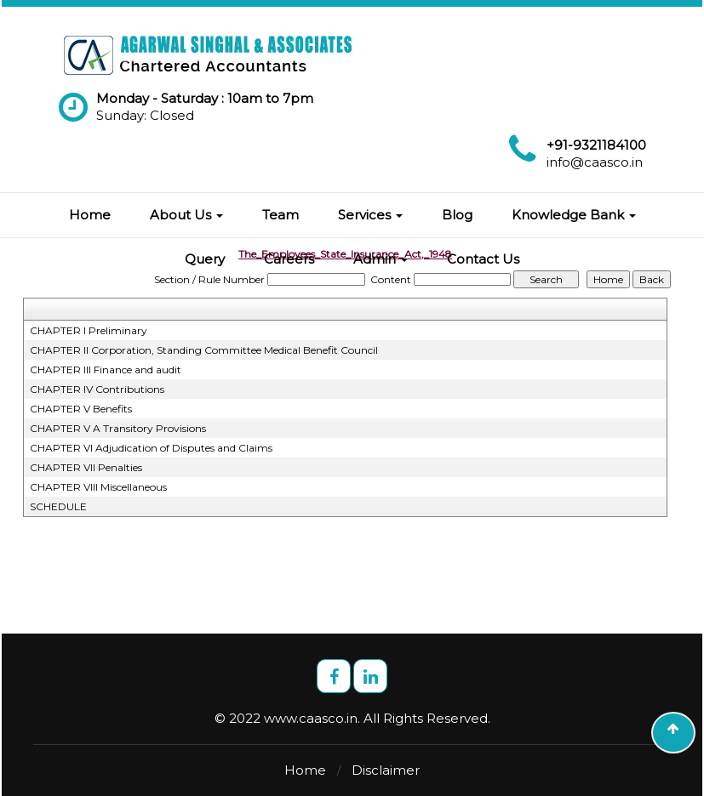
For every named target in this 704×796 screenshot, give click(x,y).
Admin (380, 259)
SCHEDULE (58, 506)
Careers (289, 259)
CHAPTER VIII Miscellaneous (98, 486)
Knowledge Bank (574, 215)
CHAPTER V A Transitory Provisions (118, 428)
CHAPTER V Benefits (81, 408)
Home (90, 215)
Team (280, 215)
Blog (457, 215)
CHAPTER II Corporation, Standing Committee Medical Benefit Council (204, 350)
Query (205, 259)
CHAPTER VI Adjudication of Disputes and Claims (151, 447)
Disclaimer (386, 770)
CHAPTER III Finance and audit (105, 369)
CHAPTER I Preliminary (88, 330)
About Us (186, 215)
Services (370, 215)
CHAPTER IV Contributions (97, 389)
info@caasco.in (595, 162)
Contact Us (483, 259)
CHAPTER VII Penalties (86, 467)
